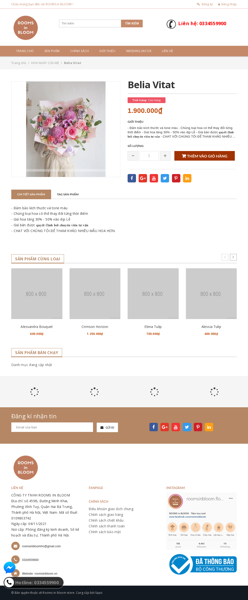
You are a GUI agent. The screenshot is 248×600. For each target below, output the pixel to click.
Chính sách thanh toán (107, 526)
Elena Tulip (153, 326)
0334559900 (30, 560)
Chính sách (79, 51)
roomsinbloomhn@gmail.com (41, 546)
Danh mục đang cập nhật (31, 364)
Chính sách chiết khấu (106, 520)
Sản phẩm (52, 51)
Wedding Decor (139, 51)
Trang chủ (25, 51)
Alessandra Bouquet (37, 326)
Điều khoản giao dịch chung (111, 509)
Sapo (98, 593)
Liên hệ (167, 51)
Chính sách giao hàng (106, 514)
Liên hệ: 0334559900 (202, 23)
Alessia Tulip (211, 326)
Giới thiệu (107, 51)
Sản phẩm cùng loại (37, 259)
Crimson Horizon (95, 326)
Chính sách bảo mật (105, 532)
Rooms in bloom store (58, 593)
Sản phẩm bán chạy (36, 353)
